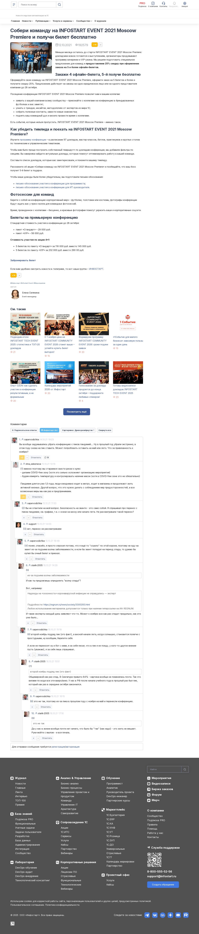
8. (30, 661)
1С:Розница (113, 836)
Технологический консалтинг (32, 880)
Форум (157, 794)
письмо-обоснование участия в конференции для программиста (50, 183)
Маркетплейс (115, 809)
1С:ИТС (65, 832)
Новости (20, 783)
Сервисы (66, 836)
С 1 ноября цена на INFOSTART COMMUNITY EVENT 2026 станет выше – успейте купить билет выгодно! (59, 344)
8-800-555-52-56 (159, 871)
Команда (66, 800)
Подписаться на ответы (24, 430)
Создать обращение (163, 884)
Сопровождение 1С (74, 822)
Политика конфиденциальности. (62, 904)
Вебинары (67, 853)
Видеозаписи (161, 783)
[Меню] (14, 4)
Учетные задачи (25, 827)
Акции (64, 827)
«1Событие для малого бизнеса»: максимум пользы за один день (128, 341)
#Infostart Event (27, 283)
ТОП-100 (20, 800)
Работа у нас (155, 833)
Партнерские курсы (118, 800)
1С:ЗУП (110, 840)
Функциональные (25, 823)
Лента (19, 792)
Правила (152, 824)
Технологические (71, 884)
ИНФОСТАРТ (96, 269)
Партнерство (69, 848)
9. (31, 696)
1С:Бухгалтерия (115, 815)
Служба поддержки (165, 847)
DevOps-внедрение (26, 876)
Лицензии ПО (69, 871)
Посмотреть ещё (76, 411)
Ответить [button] (36, 457)
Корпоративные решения (78, 862)
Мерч (155, 800)
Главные (20, 787)
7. (28, 629)
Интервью (21, 796)
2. (21, 464)
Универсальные (115, 848)
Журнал (20, 778)
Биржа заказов (162, 789)
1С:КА (109, 823)
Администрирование (27, 844)
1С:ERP (110, 819)
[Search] (168, 769)
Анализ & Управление (76, 778)
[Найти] (185, 769)
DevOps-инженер (116, 796)
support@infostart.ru (161, 876)
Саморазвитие (69, 813)
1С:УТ (109, 832)
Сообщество (23, 853)
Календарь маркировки (120, 861)
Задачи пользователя (28, 832)
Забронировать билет (23, 260)
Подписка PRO (24, 819)
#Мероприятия (39, 283)
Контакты (153, 837)
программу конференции (33, 139)
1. (20, 439)
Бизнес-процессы (71, 787)
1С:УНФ (110, 827)
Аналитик (112, 787)
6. (27, 565)
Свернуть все (105, 430)
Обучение (113, 778)
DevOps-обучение (26, 867)
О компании (155, 810)
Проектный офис (118, 875)
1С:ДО (110, 844)
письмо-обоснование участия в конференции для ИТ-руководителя (52, 187)
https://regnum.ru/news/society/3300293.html (67, 604)
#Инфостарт (15, 283)
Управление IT (69, 804)
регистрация (58, 746)
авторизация (72, 746)
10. (33, 713)
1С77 (109, 857)
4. (24, 524)
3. (23, 503)
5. (25, 540)
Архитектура (68, 808)
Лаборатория (24, 862)
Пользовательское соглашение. (27, 904)
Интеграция (22, 848)
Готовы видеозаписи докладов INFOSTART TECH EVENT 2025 (125, 389)
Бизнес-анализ (69, 783)
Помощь (152, 828)
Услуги (65, 840)
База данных (23, 840)
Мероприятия (161, 778)
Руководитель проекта (120, 792)
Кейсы (64, 844)
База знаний (23, 814)
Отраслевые (68, 876)
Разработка (22, 836)
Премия (19, 804)
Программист (114, 783)
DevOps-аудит (24, 871)
